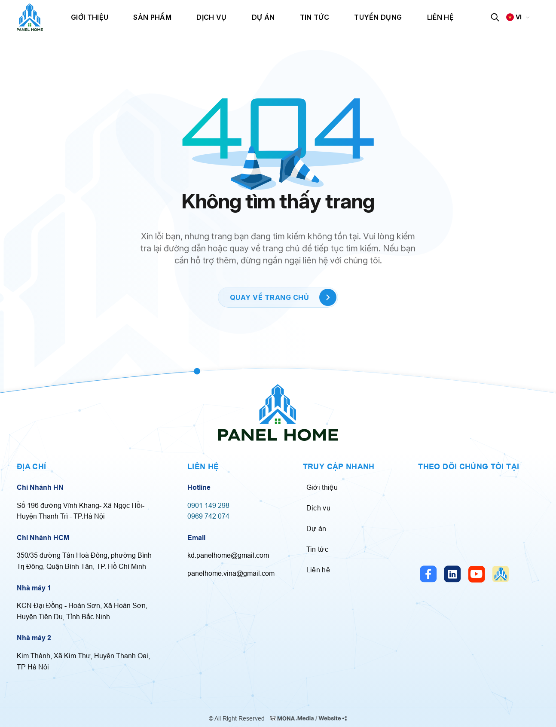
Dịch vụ (211, 17)
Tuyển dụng (378, 17)
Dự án (263, 17)
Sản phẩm (152, 17)
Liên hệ (440, 17)
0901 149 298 (208, 505)
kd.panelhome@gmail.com (228, 555)
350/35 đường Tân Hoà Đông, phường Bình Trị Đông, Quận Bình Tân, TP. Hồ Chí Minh (84, 560)
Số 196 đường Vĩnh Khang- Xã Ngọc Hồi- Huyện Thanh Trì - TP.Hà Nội (80, 510)
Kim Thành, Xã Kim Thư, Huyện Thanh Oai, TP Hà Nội (83, 661)
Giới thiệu (89, 17)
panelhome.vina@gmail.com (231, 573)
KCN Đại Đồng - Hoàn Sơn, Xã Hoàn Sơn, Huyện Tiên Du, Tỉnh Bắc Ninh (82, 611)
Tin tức (314, 17)
